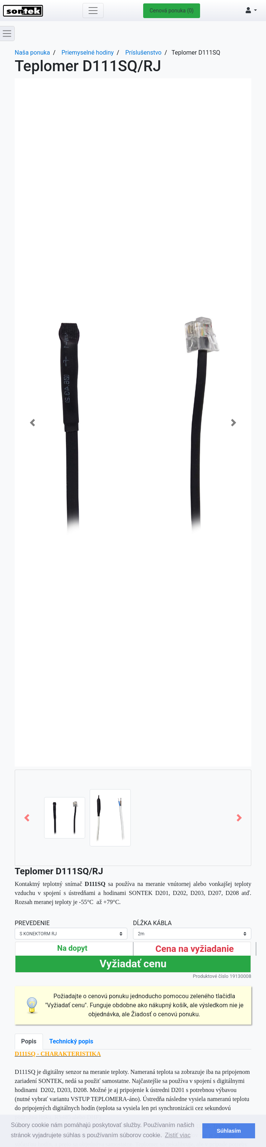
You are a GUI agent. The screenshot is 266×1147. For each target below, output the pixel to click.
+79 (108, 902)
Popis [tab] (29, 1041)
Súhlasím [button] (229, 1131)
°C (90, 902)
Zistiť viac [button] (178, 1135)
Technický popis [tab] (71, 1041)
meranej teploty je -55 (59, 902)
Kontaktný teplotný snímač (61, 884)
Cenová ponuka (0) (172, 11)
